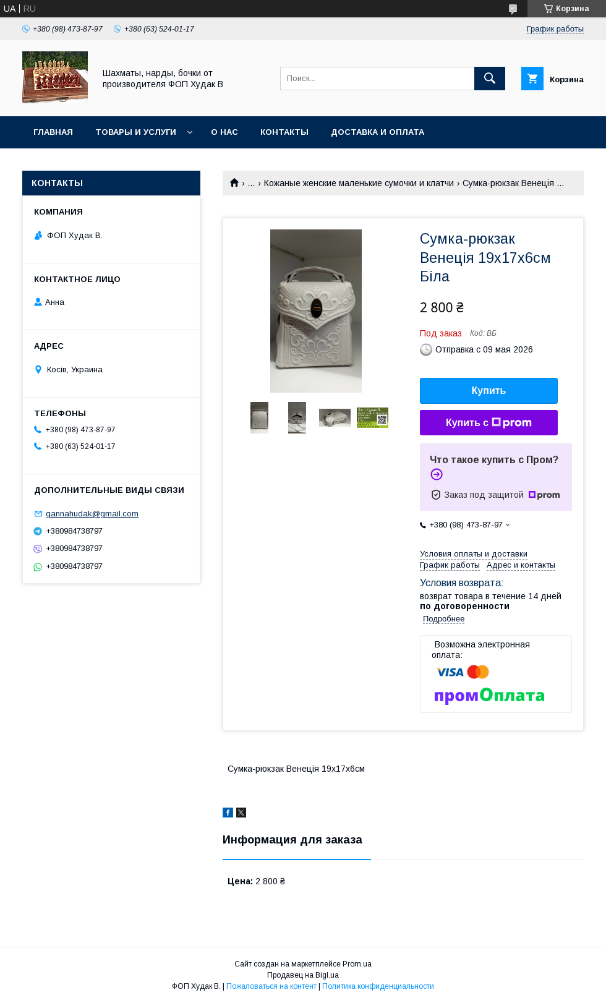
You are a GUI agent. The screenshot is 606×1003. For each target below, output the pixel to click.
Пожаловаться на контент (271, 986)
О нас (224, 132)
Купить (489, 390)
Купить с (489, 423)
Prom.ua (357, 964)
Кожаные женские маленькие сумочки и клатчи (359, 183)
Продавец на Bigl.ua (303, 975)
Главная (53, 132)
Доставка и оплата (377, 132)
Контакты (284, 132)
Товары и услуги (135, 132)
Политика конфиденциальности (378, 986)
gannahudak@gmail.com (92, 513)
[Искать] (489, 78)
